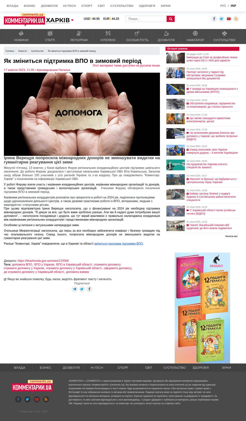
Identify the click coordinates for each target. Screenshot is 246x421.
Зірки (226, 367)
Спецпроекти (200, 6)
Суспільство (174, 367)
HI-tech (97, 367)
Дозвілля (71, 367)
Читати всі (231, 236)
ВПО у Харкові (44, 264)
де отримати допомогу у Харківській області (34, 271)
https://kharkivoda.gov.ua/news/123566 (43, 260)
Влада (19, 367)
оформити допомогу (117, 268)
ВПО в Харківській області (74, 264)
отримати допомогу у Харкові (24, 268)
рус (223, 5)
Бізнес (45, 367)
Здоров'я (200, 367)
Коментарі (27, 411)
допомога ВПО (22, 264)
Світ (148, 367)
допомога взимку (77, 271)
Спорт (122, 367)
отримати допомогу (107, 264)
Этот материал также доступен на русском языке (126, 65)
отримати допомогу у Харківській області (74, 268)
